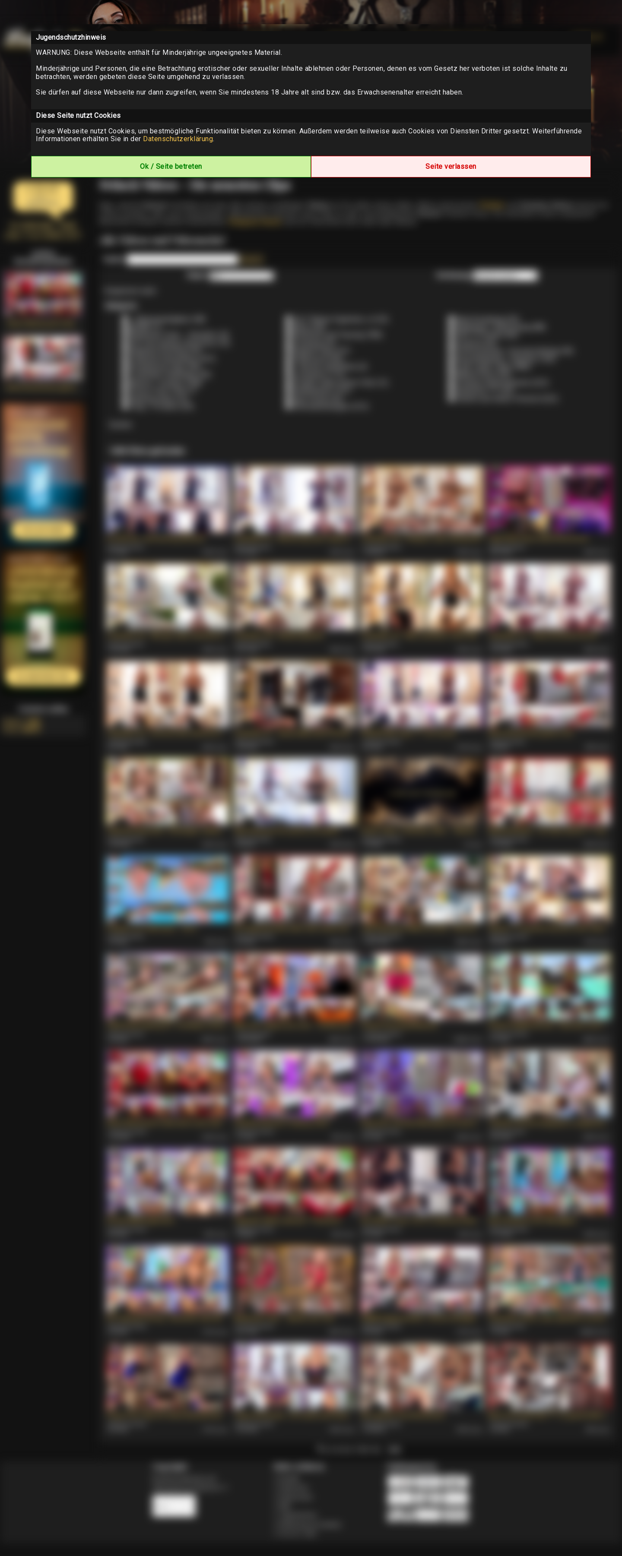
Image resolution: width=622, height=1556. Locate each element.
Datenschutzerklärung (178, 139)
